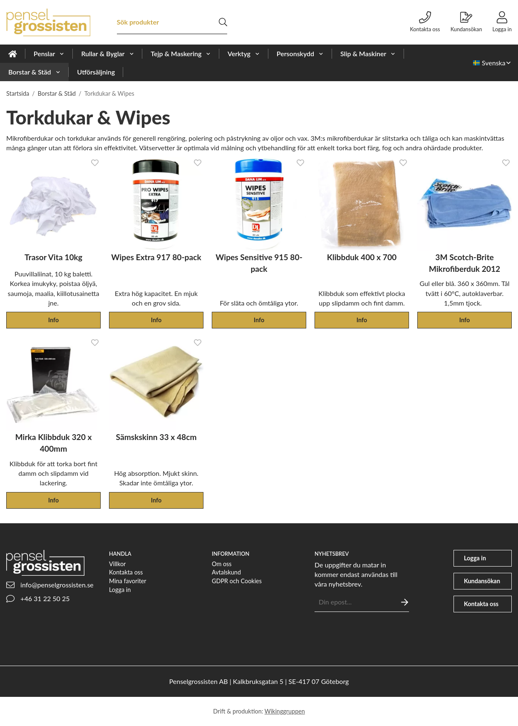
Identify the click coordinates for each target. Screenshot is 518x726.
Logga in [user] (502, 21)
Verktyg (244, 53)
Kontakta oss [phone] (425, 21)
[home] (12, 54)
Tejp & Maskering (181, 53)
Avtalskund (226, 572)
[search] (223, 22)
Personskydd (300, 53)
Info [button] (53, 319)
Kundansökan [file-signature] (466, 21)
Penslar (49, 53)
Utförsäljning (96, 72)
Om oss (222, 563)
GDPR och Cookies (237, 580)
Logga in (120, 589)
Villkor (117, 563)
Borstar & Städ (34, 72)
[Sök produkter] (168, 22)
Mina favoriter (127, 580)
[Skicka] (404, 602)
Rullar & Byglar (107, 53)
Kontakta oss (126, 572)
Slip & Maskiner (368, 53)
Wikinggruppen (285, 711)
